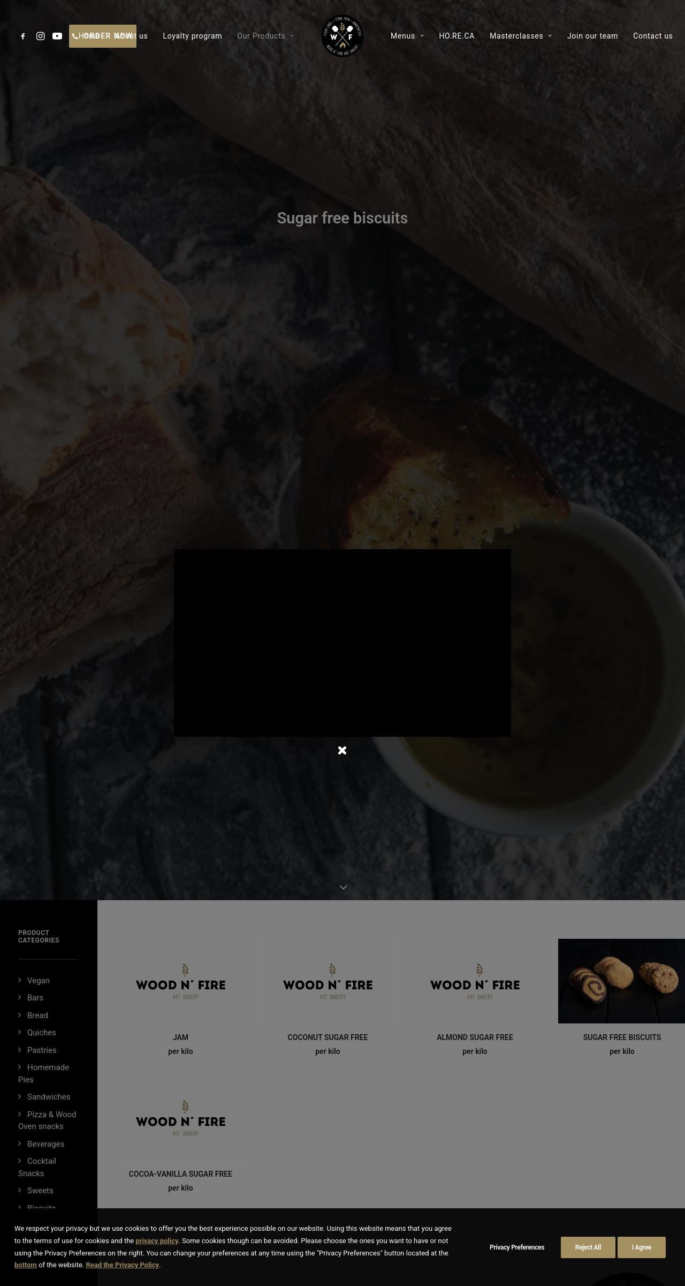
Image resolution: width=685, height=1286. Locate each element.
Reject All (588, 1247)
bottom (25, 1265)
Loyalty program (192, 36)
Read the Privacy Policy (122, 1265)
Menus (407, 36)
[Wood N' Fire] (342, 35)
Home (89, 36)
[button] (25, 36)
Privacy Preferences (517, 1247)
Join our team (592, 36)
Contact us (653, 36)
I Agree (641, 1247)
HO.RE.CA (457, 36)
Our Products (265, 36)
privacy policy (156, 1241)
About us (131, 36)
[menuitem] (25, 36)
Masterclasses (521, 36)
